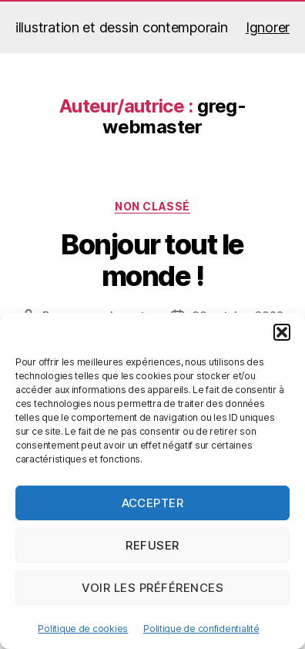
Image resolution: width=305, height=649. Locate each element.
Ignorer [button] (268, 27)
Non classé (152, 206)
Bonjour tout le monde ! (152, 260)
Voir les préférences (153, 587)
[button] (282, 332)
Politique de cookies (83, 628)
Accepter (153, 503)
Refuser (152, 545)
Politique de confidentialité (201, 628)
